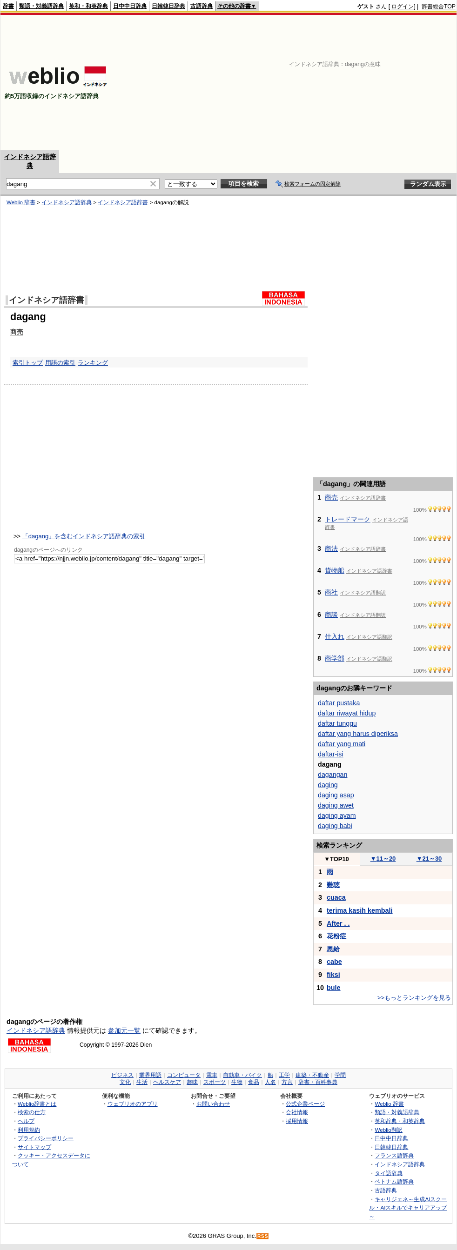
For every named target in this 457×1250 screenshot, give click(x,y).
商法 (331, 548)
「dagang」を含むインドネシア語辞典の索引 (83, 536)
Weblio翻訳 (388, 1130)
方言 (287, 1082)
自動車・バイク (242, 1075)
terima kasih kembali (360, 910)
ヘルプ (26, 1121)
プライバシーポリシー (46, 1138)
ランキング (93, 362)
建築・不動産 (312, 1075)
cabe (334, 961)
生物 (236, 1082)
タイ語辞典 (389, 1173)
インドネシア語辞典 (66, 202)
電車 (211, 1075)
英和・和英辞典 (88, 6)
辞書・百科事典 (317, 1082)
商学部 (334, 658)
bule (334, 987)
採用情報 (297, 1121)
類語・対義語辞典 (41, 6)
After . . (338, 923)
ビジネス (122, 1075)
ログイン (402, 6)
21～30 (429, 858)
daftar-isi (330, 754)
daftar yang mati (341, 744)
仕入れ (334, 636)
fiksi (333, 974)
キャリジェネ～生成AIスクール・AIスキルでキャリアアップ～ (408, 1207)
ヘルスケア (167, 1082)
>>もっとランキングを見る (414, 997)
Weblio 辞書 (21, 202)
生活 (142, 1082)
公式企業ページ (305, 1104)
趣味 (192, 1082)
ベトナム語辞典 (394, 1181)
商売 (16, 331)
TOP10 (336, 859)
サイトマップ (34, 1147)
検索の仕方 (32, 1112)
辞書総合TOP (439, 6)
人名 (270, 1082)
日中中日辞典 (130, 6)
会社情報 (297, 1112)
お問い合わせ (213, 1104)
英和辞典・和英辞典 (400, 1121)
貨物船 (334, 570)
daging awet (336, 805)
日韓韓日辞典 (168, 6)
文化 (125, 1082)
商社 (331, 592)
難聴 (333, 885)
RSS (263, 1236)
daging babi (335, 825)
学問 (340, 1075)
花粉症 (336, 936)
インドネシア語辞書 (123, 202)
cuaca (336, 897)
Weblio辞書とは (37, 1104)
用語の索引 (60, 362)
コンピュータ (184, 1075)
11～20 (383, 858)
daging (328, 785)
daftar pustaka (339, 703)
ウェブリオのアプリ (133, 1104)
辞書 (8, 6)
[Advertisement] (319, 82)
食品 (253, 1082)
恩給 (333, 949)
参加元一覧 (124, 1030)
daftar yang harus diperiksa (358, 733)
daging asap (336, 795)
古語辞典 (201, 6)
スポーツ (214, 1082)
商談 (331, 614)
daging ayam (337, 815)
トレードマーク (347, 519)
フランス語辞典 (394, 1155)
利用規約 (29, 1130)
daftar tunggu (337, 723)
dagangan (332, 774)
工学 (284, 1075)
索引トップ (28, 362)
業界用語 (150, 1075)
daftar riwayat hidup (347, 713)
